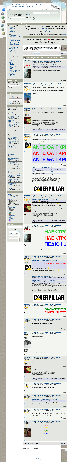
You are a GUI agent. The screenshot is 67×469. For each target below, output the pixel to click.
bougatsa (10, 222)
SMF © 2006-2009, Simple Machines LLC (37, 458)
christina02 (11, 218)
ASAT (10, 62)
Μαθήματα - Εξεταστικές (30, 48)
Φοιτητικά (33, 4)
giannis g (11, 159)
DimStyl (10, 146)
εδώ (38, 29)
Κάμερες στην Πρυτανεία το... (14, 133)
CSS (42, 459)
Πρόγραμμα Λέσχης (15, 40)
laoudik (26, 319)
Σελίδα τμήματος (14, 35)
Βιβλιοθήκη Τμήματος (15, 36)
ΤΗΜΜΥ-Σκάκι (11, 154)
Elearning (12, 38)
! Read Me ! (21, 4)
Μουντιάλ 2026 (11, 120)
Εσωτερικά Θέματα (52, 47)
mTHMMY (12, 54)
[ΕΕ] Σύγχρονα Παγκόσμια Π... (14, 149)
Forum (11, 27)
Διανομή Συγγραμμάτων (15, 46)
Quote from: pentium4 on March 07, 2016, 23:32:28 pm (43, 171)
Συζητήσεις (14, 6)
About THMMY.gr (29, 6)
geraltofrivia (27, 383)
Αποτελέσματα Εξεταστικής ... (14, 128)
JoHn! (10, 216)
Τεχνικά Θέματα (39, 4)
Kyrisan (10, 217)
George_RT (11, 220)
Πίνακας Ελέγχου (12, 80)
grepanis (11, 125)
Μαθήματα (27, 4)
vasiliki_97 (27, 395)
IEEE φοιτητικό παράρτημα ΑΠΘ (12, 72)
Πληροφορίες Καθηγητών (12, 50)
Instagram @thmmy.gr (15, 52)
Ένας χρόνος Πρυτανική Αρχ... (14, 162)
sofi (10, 180)
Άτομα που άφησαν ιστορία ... (14, 175)
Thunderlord (27, 83)
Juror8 (10, 150)
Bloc (35, 459)
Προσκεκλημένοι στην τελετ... (13, 116)
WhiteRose (27, 304)
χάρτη (47, 31)
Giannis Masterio (12, 138)
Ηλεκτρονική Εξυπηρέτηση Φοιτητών (14, 44)
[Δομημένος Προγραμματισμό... (14, 187)
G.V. (10, 163)
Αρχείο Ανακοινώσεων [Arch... (14, 171)
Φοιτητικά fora (13, 39)
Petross (10, 129)
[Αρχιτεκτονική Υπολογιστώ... (13, 158)
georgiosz (11, 167)
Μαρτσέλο (27, 421)
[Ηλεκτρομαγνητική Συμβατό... (14, 166)
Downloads (14, 4)
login (23, 14)
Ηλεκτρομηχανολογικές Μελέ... (14, 141)
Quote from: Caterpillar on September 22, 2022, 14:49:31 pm (44, 199)
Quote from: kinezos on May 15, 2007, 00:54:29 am (42, 167)
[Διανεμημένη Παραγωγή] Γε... (14, 145)
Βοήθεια (44, 29)
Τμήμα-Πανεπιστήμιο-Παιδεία (40, 47)
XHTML (38, 459)
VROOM (12, 75)
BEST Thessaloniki (14, 65)
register (28, 14)
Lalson (10, 184)
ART (10, 60)
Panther (12, 77)
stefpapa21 (11, 219)
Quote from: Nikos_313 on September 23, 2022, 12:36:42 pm (44, 260)
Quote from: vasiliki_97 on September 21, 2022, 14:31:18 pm (44, 64)
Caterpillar (27, 134)
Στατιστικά (11, 192)
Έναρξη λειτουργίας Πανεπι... (14, 107)
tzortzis (48, 48)
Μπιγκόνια (11, 113)
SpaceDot (12, 74)
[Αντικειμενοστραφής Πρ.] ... (13, 183)
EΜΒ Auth (12, 69)
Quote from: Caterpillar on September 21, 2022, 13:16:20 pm (44, 143)
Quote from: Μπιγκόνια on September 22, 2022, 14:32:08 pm (44, 138)
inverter (10, 142)
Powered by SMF (24, 458)
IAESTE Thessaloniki (15, 70)
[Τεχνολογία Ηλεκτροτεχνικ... (13, 124)
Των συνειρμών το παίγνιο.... (13, 112)
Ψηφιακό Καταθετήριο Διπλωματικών (14, 48)
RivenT (10, 134)
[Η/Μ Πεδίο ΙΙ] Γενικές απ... (13, 179)
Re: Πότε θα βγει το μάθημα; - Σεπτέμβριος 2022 (47, 61)
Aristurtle (11, 59)
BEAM (11, 63)
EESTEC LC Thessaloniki (12, 67)
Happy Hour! (21, 6)
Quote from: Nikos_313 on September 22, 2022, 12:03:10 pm (44, 399)
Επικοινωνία (13, 31)
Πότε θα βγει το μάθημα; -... (13, 137)
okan (10, 121)
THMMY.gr (26, 47)
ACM (11, 58)
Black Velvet (26, 332)
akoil (10, 212)
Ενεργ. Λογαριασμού (15, 30)
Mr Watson (11, 117)
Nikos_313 (11, 108)
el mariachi (11, 176)
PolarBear (11, 188)
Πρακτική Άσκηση (14, 42)
